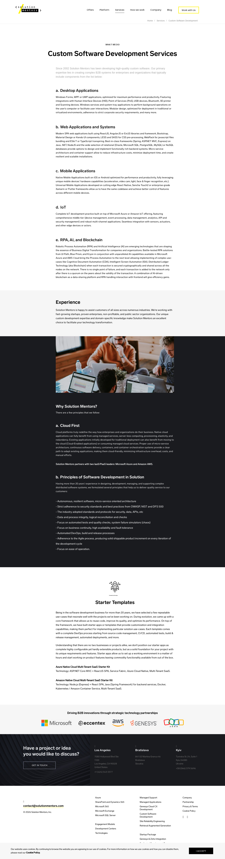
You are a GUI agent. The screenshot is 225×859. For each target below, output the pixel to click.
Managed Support (148, 797)
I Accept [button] (201, 851)
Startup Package (148, 834)
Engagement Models (105, 824)
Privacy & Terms (190, 806)
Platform (104, 9)
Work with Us (189, 10)
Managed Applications (150, 802)
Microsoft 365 (102, 806)
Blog (169, 9)
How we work (137, 9)
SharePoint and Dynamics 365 (109, 802)
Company (155, 9)
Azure (98, 797)
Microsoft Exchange (104, 811)
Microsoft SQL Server (105, 815)
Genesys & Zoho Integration (153, 839)
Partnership (188, 802)
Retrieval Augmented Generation (155, 825)
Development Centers (105, 828)
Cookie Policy (189, 811)
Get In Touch (39, 765)
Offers (90, 9)
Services (119, 9)
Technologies (101, 833)
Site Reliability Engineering (152, 821)
